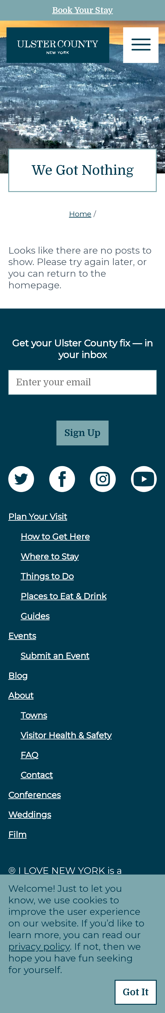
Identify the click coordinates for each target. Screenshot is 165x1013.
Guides (35, 616)
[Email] (82, 382)
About (21, 695)
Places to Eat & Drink (63, 596)
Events (22, 636)
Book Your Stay (82, 10)
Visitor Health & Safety (66, 735)
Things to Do (47, 576)
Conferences (34, 795)
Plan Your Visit (37, 517)
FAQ (29, 755)
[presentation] (42, 403)
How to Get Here (55, 536)
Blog (18, 676)
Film (17, 834)
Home (80, 214)
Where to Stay (50, 556)
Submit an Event (55, 656)
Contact (37, 775)
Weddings (29, 815)
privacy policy (39, 946)
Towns (34, 715)
